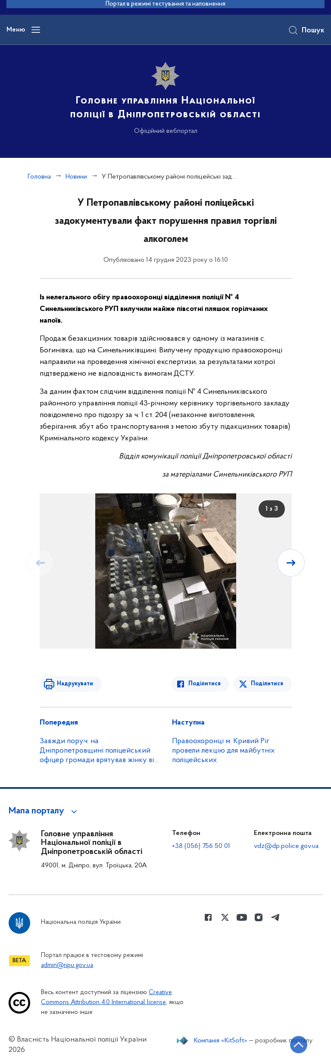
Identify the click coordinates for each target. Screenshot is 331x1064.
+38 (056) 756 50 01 (201, 846)
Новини (76, 176)
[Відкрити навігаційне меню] (35, 29)
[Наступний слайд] (291, 563)
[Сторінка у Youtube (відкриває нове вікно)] (242, 917)
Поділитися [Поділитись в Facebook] (204, 684)
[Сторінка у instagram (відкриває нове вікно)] (258, 917)
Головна (39, 176)
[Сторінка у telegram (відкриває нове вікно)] (275, 917)
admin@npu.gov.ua (67, 965)
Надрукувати (75, 684)
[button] (44, 811)
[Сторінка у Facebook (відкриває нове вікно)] (208, 917)
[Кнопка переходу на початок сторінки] (298, 1044)
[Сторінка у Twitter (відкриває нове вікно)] (225, 917)
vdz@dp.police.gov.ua (286, 846)
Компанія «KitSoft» (220, 1040)
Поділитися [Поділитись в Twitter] (267, 684)
